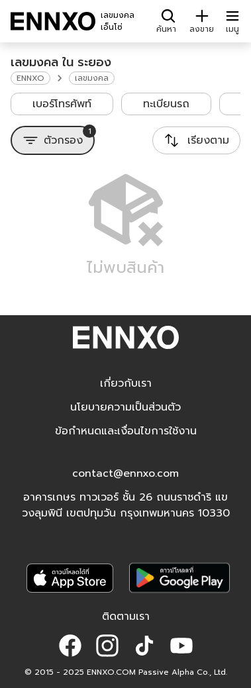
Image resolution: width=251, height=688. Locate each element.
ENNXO (30, 78)
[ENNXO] (53, 21)
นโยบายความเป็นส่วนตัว (125, 407)
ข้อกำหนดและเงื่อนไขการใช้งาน (126, 431)
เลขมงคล (92, 78)
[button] (70, 645)
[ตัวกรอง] (53, 140)
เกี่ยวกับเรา (126, 383)
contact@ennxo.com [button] (125, 473)
